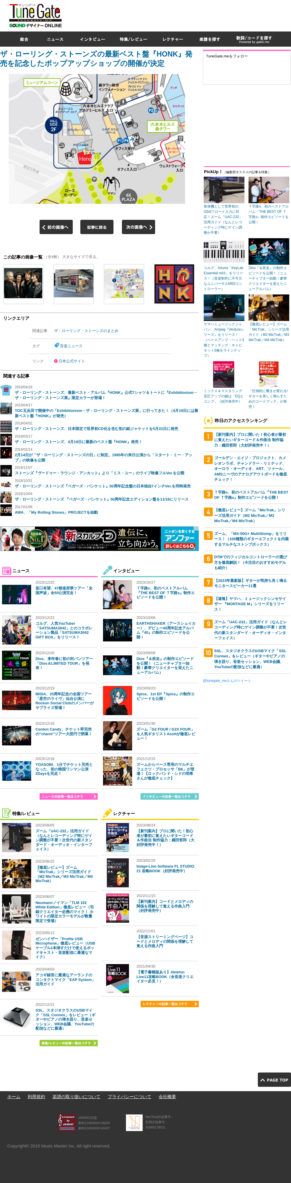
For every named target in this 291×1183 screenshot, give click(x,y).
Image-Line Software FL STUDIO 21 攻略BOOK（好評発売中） (165, 868)
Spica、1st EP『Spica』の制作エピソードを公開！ (165, 696)
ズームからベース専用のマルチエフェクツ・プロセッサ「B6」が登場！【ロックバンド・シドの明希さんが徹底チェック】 (165, 771)
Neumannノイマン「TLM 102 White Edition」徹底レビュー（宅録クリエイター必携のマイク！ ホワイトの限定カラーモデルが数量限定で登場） (65, 912)
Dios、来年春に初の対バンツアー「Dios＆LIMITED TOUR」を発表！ (64, 663)
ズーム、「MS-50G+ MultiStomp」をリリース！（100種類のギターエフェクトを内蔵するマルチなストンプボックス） (251, 539)
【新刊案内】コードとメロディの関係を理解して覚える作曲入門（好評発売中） (164, 906)
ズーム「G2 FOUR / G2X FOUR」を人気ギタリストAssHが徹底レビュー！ (165, 733)
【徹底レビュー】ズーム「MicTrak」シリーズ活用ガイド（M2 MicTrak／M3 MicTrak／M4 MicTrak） (64, 874)
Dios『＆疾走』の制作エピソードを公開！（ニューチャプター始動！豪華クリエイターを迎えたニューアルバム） (165, 666)
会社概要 (167, 1096)
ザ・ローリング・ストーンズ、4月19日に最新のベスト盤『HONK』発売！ (78, 442)
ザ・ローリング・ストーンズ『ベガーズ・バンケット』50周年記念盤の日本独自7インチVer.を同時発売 (103, 486)
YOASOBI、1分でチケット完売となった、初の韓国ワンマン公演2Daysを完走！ (64, 769)
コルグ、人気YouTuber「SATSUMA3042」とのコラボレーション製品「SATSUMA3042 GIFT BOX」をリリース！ (64, 630)
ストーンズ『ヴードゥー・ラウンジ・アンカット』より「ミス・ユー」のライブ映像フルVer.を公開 (99, 473)
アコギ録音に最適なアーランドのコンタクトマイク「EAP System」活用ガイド (65, 979)
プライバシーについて (129, 1096)
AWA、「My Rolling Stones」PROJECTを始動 (56, 512)
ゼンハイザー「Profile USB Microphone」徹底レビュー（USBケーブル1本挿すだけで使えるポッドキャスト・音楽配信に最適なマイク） (65, 948)
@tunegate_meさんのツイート (227, 681)
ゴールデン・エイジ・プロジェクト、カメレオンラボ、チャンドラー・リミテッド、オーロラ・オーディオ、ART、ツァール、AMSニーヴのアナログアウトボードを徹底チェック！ (250, 469)
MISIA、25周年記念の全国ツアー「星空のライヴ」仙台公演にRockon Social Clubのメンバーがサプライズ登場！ (65, 701)
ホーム (13, 1096)
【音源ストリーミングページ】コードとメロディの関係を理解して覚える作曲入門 (164, 941)
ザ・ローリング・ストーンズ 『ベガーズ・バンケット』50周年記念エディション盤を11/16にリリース (102, 499)
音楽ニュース (71, 346)
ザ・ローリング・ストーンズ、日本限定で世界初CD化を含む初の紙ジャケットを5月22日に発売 (96, 428)
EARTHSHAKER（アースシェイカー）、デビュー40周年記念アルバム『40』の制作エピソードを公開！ (166, 630)
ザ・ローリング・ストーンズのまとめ (86, 331)
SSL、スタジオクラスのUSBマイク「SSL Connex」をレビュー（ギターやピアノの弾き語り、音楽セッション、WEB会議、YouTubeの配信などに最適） (65, 1019)
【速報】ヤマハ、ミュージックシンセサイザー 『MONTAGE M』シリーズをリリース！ (250, 604)
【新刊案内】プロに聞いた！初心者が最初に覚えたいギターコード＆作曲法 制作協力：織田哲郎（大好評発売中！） (165, 838)
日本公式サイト (71, 361)
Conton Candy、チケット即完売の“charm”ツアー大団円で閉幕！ (64, 731)
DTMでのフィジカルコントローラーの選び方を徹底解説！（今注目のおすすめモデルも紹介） (250, 562)
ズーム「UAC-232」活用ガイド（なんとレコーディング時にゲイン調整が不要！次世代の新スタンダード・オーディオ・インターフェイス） (64, 840)
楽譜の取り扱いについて (76, 1096)
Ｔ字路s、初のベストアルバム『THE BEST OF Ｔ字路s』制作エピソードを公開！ (165, 592)
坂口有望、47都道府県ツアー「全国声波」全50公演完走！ (64, 590)
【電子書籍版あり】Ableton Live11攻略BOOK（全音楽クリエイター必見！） (165, 976)
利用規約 (36, 1096)
